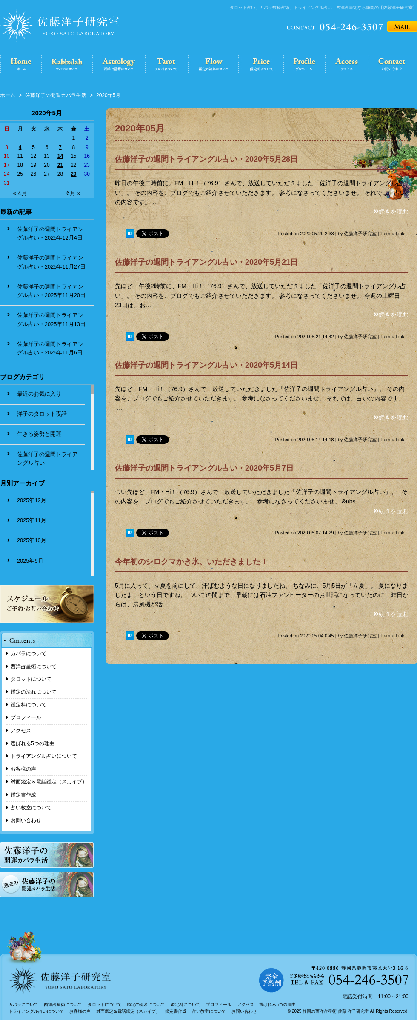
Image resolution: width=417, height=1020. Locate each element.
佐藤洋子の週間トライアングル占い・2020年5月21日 (206, 262)
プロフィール (26, 717)
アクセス (21, 731)
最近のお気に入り (39, 394)
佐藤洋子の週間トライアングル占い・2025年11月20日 (51, 290)
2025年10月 (31, 540)
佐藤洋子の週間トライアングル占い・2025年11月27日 (51, 261)
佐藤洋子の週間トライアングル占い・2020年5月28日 (206, 159)
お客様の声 (23, 769)
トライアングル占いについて (44, 756)
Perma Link (392, 233)
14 (60, 156)
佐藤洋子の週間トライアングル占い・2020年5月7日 (204, 468)
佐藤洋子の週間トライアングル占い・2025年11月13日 (51, 319)
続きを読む (391, 211)
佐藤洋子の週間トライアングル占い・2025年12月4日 (50, 233)
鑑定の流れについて (34, 692)
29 (73, 174)
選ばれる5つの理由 (32, 743)
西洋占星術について (34, 666)
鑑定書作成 (23, 795)
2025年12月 (31, 500)
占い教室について (31, 808)
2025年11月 (31, 520)
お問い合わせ (26, 820)
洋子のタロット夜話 (42, 414)
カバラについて (28, 654)
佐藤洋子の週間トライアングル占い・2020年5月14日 (206, 365)
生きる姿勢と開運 (39, 434)
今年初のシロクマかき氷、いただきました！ (191, 561)
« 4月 (20, 193)
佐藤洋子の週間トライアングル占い (47, 458)
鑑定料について (28, 705)
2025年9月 (30, 560)
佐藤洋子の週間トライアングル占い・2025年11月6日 (50, 348)
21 (60, 165)
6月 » (73, 193)
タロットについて (31, 679)
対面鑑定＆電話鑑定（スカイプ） (49, 782)
